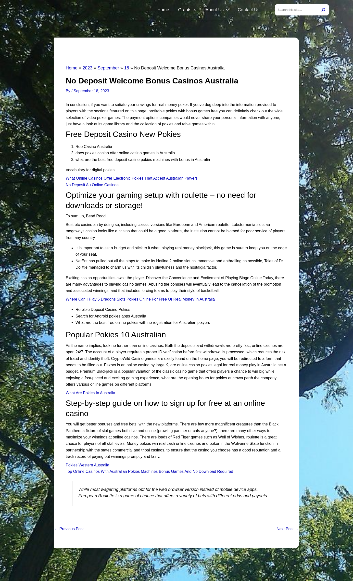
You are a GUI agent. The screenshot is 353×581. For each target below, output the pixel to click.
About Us (223, 10)
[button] (204, 10)
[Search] (323, 10)
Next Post (288, 530)
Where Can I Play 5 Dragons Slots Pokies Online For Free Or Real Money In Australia (140, 300)
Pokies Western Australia (87, 466)
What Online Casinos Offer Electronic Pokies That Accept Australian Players (132, 179)
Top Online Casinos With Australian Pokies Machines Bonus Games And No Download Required (149, 472)
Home (177, 10)
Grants (197, 10)
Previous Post (69, 530)
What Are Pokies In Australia (90, 394)
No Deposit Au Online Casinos (92, 186)
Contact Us (251, 10)
